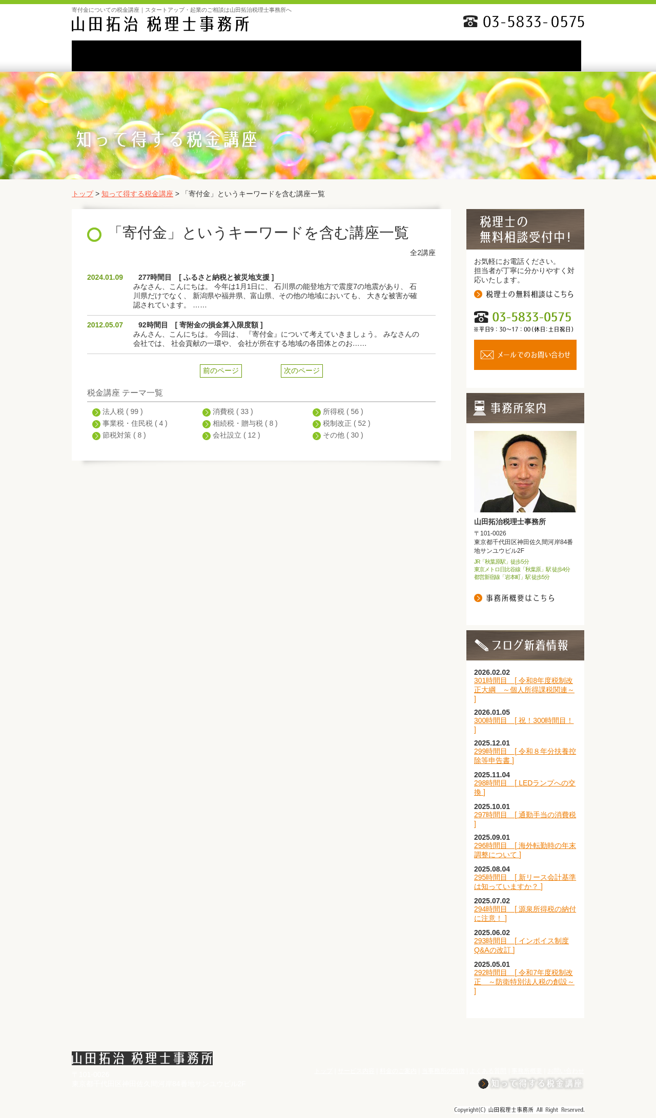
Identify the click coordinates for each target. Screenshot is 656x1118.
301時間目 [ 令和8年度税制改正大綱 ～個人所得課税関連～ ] (524, 689)
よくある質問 (399, 55)
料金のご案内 (253, 55)
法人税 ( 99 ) (122, 411)
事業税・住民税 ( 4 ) (135, 423)
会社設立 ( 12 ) (236, 435)
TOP (108, 55)
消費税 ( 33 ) (233, 411)
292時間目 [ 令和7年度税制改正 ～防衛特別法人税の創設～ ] (524, 981)
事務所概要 (472, 55)
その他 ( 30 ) (343, 435)
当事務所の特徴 (326, 55)
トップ (82, 194)
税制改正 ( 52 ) (347, 423)
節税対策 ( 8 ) (124, 435)
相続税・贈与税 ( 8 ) (245, 423)
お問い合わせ (546, 55)
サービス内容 (356, 1070)
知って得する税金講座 (137, 194)
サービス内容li (181, 55)
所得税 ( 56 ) (343, 411)
